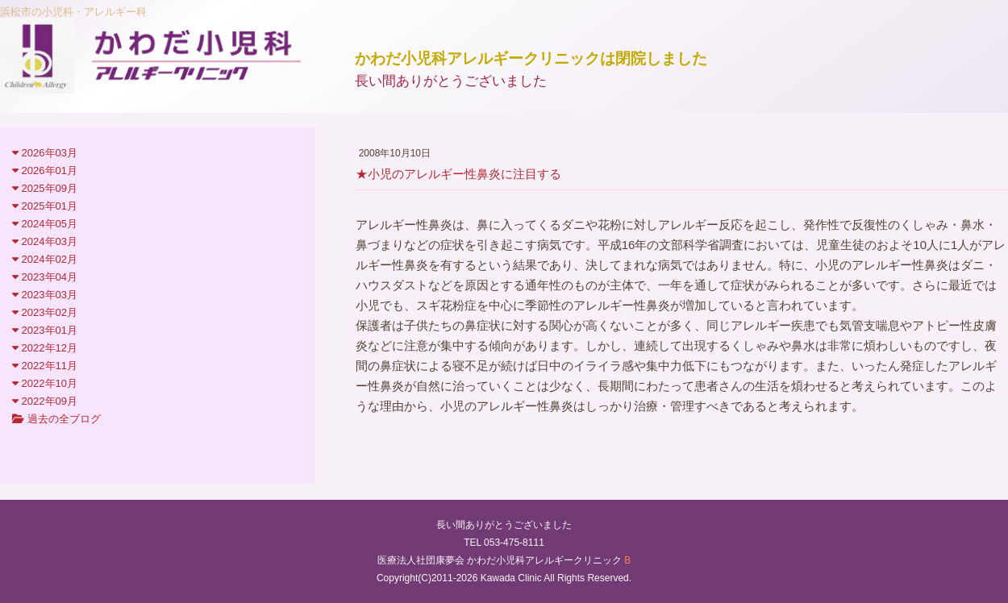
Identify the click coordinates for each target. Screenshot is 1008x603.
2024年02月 (44, 259)
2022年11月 (44, 366)
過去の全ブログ (56, 419)
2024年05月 (44, 224)
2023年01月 (44, 330)
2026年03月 (44, 153)
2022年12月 (44, 348)
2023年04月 (44, 277)
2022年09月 (44, 401)
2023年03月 (44, 295)
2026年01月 (44, 170)
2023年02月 (44, 312)
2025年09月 (44, 188)
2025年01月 (44, 206)
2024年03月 (44, 241)
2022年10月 (44, 383)
